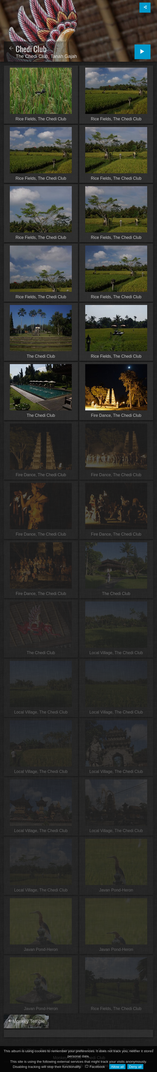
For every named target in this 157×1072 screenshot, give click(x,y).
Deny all (135, 1067)
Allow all (117, 1067)
